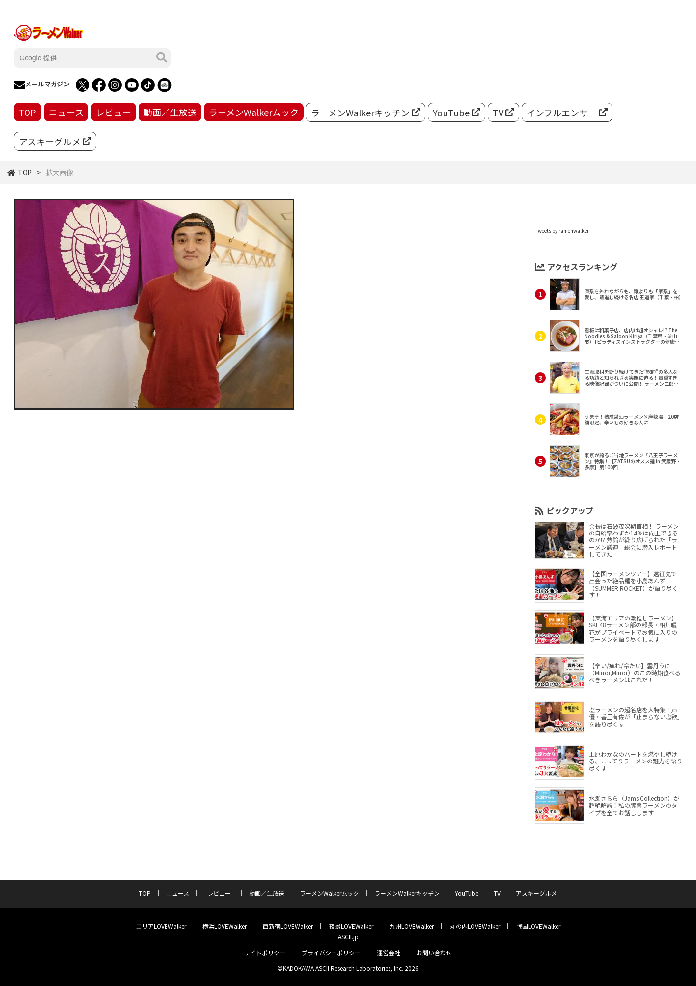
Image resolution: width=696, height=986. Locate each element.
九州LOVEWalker (412, 926)
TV (503, 112)
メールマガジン (42, 85)
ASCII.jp (348, 936)
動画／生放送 (169, 112)
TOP (27, 112)
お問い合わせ (434, 952)
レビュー (113, 112)
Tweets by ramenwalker (562, 230)
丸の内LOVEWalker (475, 926)
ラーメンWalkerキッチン (365, 112)
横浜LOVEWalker (224, 926)
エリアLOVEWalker (161, 926)
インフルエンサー (567, 112)
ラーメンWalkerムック (254, 112)
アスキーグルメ (55, 141)
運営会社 (388, 952)
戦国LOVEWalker (538, 926)
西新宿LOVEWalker (288, 926)
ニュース (66, 112)
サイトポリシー (264, 952)
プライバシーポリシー (331, 952)
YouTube (456, 112)
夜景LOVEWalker (351, 926)
